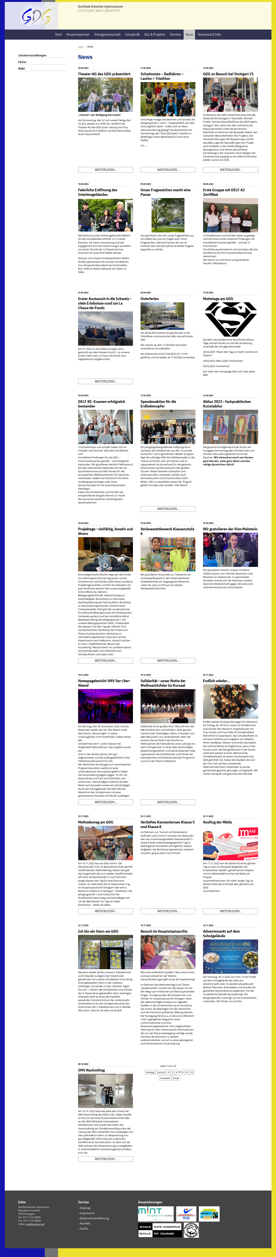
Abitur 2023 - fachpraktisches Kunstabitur (227, 412)
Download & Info (209, 43)
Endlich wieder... (216, 689)
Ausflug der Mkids (217, 830)
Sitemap (84, 1216)
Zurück (161, 1081)
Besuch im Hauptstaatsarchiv (164, 940)
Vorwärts (165, 1087)
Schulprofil (132, 43)
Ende (176, 1087)
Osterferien (150, 307)
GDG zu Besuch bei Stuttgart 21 (228, 82)
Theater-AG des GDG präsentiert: (104, 82)
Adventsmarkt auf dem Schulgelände (221, 942)
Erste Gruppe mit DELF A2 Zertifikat (224, 201)
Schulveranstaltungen (32, 64)
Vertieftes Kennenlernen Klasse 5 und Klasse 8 (168, 833)
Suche (83, 1234)
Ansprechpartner (78, 43)
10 (191, 1081)
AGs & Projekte (154, 43)
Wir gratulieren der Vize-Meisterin (230, 537)
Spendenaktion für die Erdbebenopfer (158, 412)
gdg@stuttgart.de (35, 1233)
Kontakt (84, 1230)
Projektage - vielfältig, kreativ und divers (105, 540)
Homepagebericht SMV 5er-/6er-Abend (104, 692)
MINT (21, 77)
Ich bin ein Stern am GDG (98, 940)
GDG (80, 55)
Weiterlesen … (106, 179)
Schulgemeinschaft (107, 43)
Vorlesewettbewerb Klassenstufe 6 (167, 540)
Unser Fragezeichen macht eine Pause (166, 201)
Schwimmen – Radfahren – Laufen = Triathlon (162, 85)
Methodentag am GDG (95, 830)
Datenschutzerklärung (92, 1225)
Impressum (86, 1221)
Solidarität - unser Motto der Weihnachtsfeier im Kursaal (163, 692)
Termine (175, 43)
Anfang (150, 1081)
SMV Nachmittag (91, 1078)
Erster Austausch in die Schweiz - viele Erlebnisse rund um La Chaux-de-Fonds (104, 312)
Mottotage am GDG (218, 307)
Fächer (22, 71)
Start (58, 43)
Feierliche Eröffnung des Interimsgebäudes (97, 201)
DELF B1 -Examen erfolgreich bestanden (101, 412)
